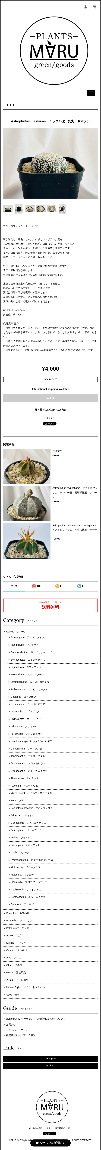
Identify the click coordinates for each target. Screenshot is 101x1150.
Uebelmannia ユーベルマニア (28, 704)
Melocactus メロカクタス (25, 867)
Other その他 (14, 965)
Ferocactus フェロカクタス (27, 733)
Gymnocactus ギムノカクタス (28, 897)
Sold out (50, 398)
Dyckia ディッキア (17, 942)
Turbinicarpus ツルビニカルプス (29, 689)
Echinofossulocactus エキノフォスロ (32, 808)
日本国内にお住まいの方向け (50, 409)
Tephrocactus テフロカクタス (28, 756)
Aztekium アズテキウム (24, 785)
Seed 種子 (13, 994)
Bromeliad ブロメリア (19, 920)
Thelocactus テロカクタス (26, 778)
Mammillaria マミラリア (25, 644)
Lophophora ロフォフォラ (26, 667)
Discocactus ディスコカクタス (28, 822)
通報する (50, 418)
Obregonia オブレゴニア (25, 711)
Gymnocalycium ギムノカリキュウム (32, 652)
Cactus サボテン (16, 631)
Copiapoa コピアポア (23, 696)
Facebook (50, 1065)
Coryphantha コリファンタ (26, 748)
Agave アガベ (14, 935)
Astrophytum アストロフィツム (29, 637)
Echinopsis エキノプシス (25, 845)
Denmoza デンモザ (22, 904)
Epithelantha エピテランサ (26, 719)
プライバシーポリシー (18, 1029)
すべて (14, 586)
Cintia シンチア (20, 852)
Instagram (50, 1058)
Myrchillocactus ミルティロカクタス (31, 793)
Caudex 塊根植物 (16, 950)
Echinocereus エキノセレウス (28, 763)
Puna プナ (17, 800)
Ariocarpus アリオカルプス (26, 726)
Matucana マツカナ (22, 874)
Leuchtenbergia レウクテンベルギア (31, 741)
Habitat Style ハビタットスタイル (25, 987)
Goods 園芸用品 (16, 972)
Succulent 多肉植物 (17, 913)
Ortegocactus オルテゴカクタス (29, 771)
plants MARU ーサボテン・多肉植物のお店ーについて (35, 1018)
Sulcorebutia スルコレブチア (27, 674)
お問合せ (11, 1024)
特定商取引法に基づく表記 (21, 1035)
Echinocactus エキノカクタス (28, 659)
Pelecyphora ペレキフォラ (26, 830)
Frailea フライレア (22, 837)
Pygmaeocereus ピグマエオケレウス (32, 859)
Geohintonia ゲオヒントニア (27, 889)
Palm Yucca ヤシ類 (17, 928)
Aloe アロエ (13, 957)
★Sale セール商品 (17, 979)
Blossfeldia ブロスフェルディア (29, 882)
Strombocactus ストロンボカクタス (31, 681)
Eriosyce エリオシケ (23, 815)
